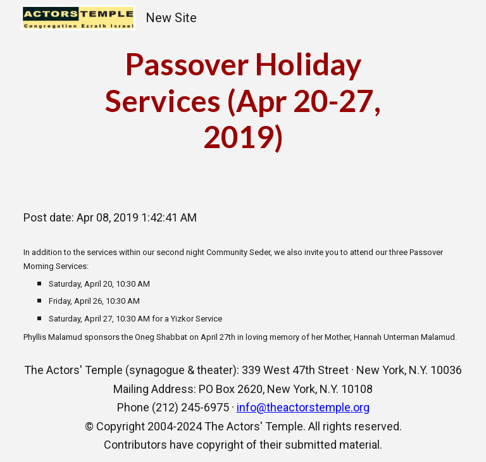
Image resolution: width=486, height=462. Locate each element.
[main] (243, 100)
